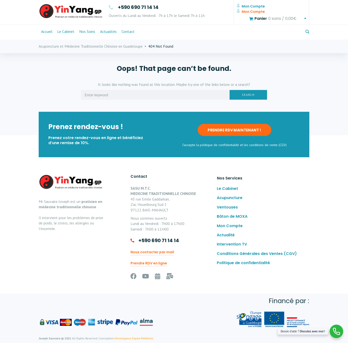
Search (248, 95)
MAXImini (147, 338)
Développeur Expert (127, 338)
